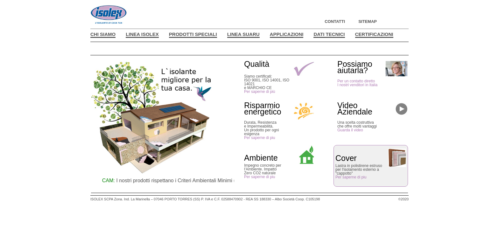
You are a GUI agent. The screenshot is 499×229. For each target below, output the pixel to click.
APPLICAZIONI (287, 34)
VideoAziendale (354, 108)
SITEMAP (367, 21)
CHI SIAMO (103, 34)
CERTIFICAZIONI (374, 34)
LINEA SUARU (243, 34)
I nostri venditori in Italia (357, 85)
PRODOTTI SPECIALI (193, 34)
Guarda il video (350, 130)
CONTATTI (335, 21)
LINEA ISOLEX (142, 34)
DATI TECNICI (329, 34)
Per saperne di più (259, 91)
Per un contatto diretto (356, 81)
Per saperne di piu (259, 137)
